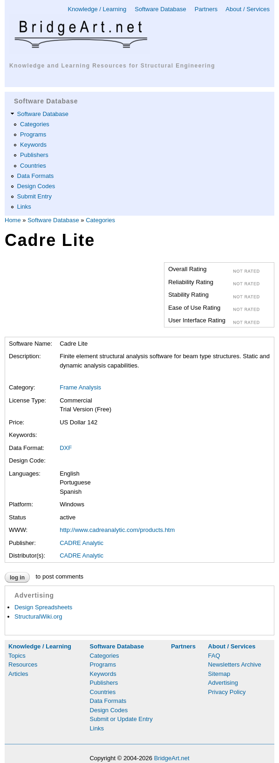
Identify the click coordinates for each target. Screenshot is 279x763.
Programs (33, 134)
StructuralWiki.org (38, 616)
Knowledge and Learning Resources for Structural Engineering (112, 65)
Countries (33, 165)
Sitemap (219, 673)
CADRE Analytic (81, 542)
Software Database (160, 9)
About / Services (247, 9)
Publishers (34, 154)
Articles (18, 673)
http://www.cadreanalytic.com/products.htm (117, 529)
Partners (206, 9)
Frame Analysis (80, 387)
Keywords (33, 144)
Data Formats (35, 175)
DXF (66, 447)
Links (24, 206)
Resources (22, 664)
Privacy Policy (227, 691)
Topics (17, 655)
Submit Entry (34, 196)
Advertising (223, 682)
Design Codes (36, 186)
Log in (17, 577)
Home (13, 220)
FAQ (214, 655)
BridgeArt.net (172, 758)
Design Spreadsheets (43, 607)
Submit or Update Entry (121, 718)
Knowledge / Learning (97, 9)
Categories (34, 124)
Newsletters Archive (234, 664)
